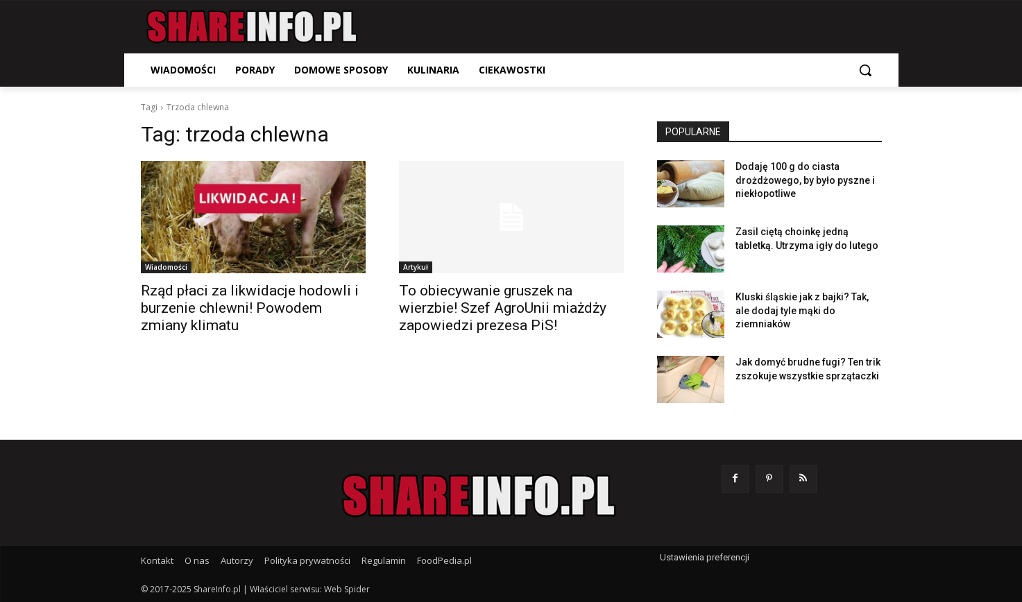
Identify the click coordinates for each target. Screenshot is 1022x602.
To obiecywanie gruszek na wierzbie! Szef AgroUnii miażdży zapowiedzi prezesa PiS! (502, 308)
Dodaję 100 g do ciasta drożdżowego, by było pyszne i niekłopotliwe (805, 180)
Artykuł (415, 267)
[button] (865, 70)
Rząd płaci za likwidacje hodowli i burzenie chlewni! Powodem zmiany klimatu (250, 308)
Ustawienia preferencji (704, 557)
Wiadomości (166, 267)
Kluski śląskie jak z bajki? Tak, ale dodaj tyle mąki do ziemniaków (802, 310)
